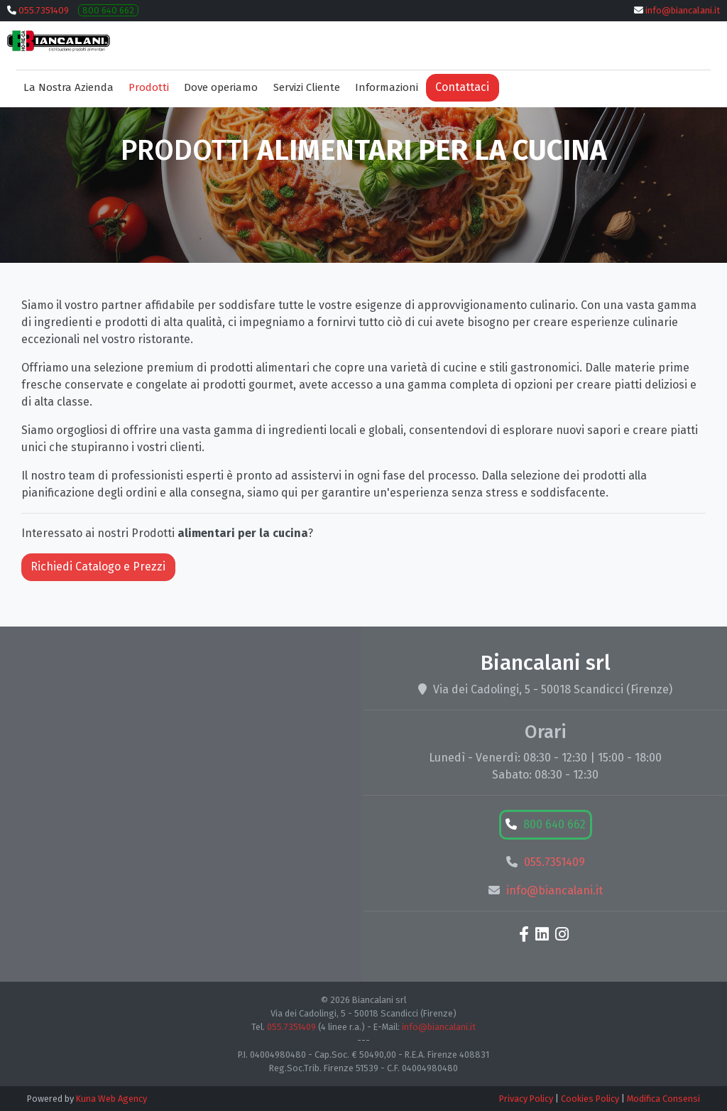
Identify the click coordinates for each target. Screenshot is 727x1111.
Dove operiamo (221, 87)
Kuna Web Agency (111, 1098)
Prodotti (149, 87)
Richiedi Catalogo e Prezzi (98, 566)
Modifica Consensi (663, 1098)
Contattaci (462, 87)
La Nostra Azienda (68, 87)
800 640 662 (108, 10)
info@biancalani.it (682, 10)
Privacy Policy (526, 1098)
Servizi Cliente (306, 87)
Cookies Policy (590, 1098)
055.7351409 (43, 10)
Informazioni (386, 87)
